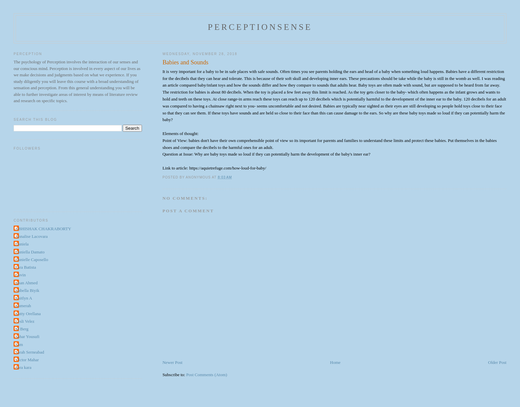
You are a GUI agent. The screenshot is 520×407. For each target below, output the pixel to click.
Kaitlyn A (23, 298)
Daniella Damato (29, 251)
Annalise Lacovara (31, 236)
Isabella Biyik (27, 290)
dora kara (23, 367)
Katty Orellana (28, 313)
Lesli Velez (24, 321)
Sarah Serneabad (29, 352)
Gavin (20, 274)
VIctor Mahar (27, 359)
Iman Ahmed (26, 282)
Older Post (497, 362)
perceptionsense (260, 27)
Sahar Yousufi (27, 336)
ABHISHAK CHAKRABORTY (43, 228)
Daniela (22, 243)
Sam (19, 344)
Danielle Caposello (31, 259)
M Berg (22, 328)
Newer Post (172, 362)
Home (335, 362)
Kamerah (23, 305)
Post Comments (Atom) (206, 374)
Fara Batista (25, 267)
